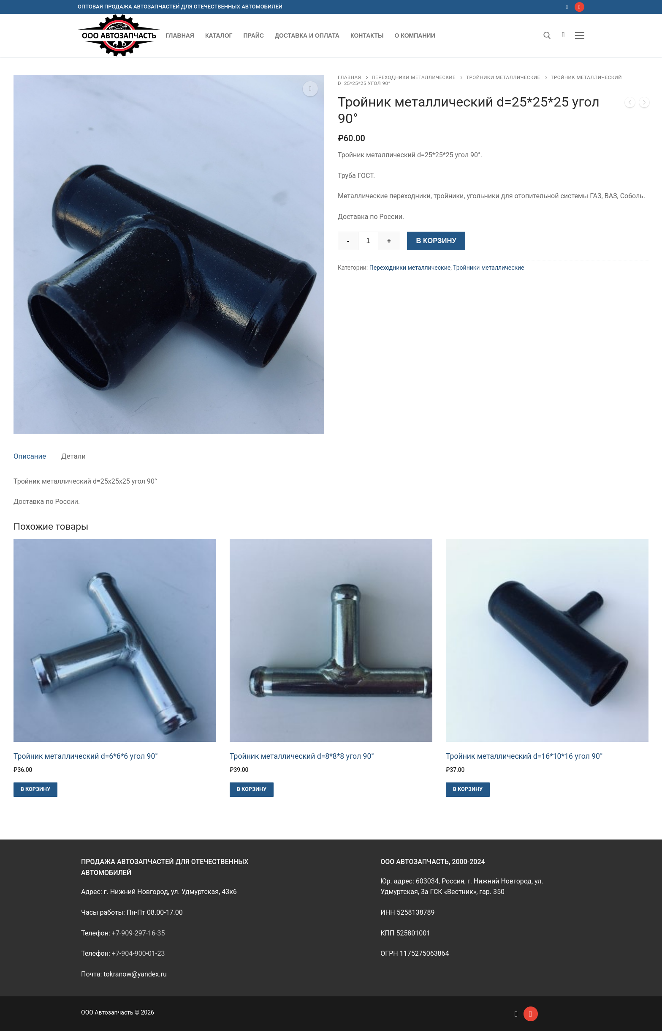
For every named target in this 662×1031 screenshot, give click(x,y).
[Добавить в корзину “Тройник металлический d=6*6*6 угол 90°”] (35, 789)
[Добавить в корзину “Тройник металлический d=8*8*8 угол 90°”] (252, 789)
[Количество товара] (368, 241)
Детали (73, 456)
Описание (30, 456)
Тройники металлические (503, 77)
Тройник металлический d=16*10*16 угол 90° (524, 756)
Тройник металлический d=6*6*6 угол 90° (86, 756)
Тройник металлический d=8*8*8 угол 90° (302, 756)
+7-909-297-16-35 (138, 933)
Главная (349, 77)
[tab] (30, 456)
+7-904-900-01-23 (138, 953)
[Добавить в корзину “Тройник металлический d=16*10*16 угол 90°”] (468, 789)
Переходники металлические (414, 77)
